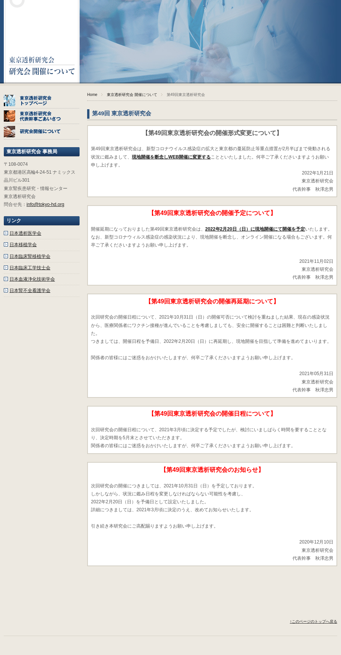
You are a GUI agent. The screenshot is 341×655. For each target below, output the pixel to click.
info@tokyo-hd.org (45, 204)
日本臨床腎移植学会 (29, 256)
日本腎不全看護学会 (29, 290)
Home (92, 95)
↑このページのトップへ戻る (313, 621)
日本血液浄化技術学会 (32, 279)
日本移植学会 (23, 244)
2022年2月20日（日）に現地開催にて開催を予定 (255, 229)
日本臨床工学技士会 (29, 267)
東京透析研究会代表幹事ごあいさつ (42, 116)
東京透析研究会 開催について (132, 95)
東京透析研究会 (42, 41)
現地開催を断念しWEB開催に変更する (171, 157)
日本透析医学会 (25, 233)
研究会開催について (42, 132)
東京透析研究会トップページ (42, 100)
